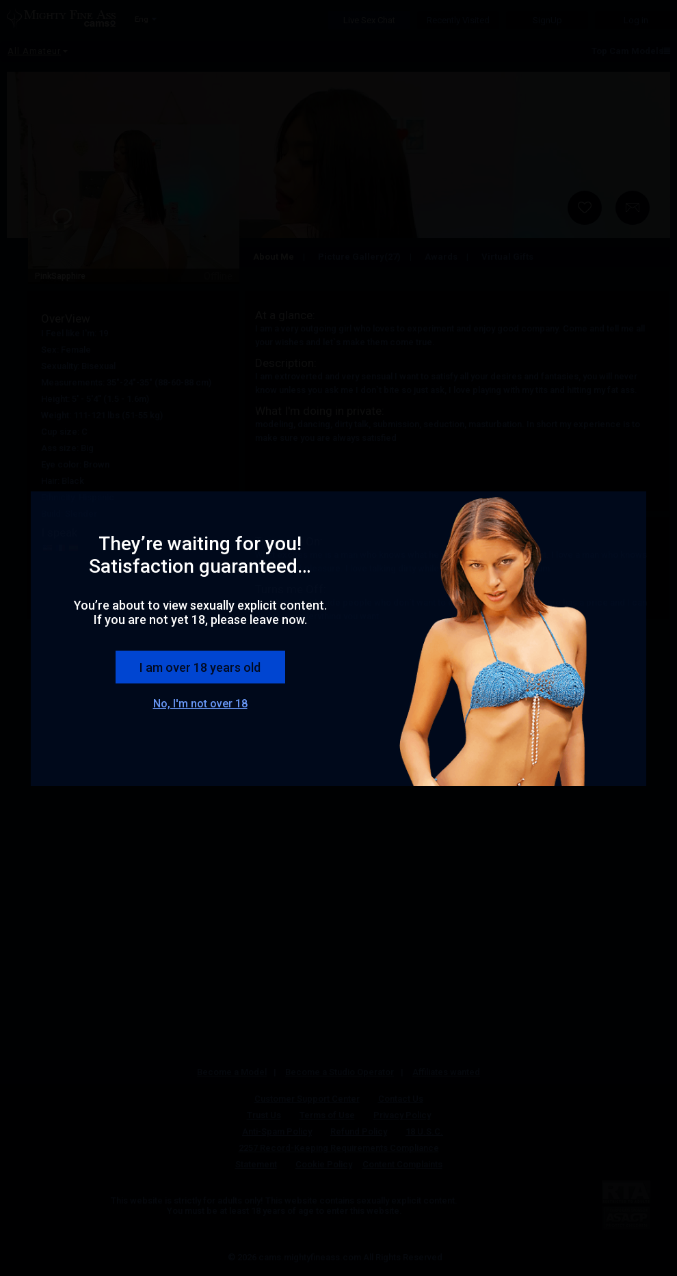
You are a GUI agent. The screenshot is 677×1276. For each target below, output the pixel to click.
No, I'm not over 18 (200, 703)
